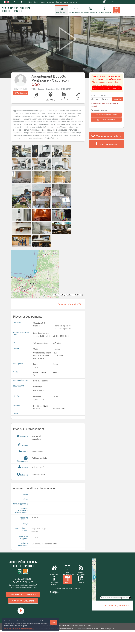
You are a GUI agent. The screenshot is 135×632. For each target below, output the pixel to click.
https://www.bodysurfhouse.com (107, 79)
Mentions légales (48, 627)
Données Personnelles (62, 627)
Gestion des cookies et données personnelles (18, 628)
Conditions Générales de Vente (81, 627)
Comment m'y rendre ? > (70, 304)
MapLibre (78, 295)
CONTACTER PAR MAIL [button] (23, 602)
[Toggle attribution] (82, 295)
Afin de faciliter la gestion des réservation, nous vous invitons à (107, 85)
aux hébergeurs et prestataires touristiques (59, 630)
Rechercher (118, 99)
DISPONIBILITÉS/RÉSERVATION (23, 595)
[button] (20, 93)
